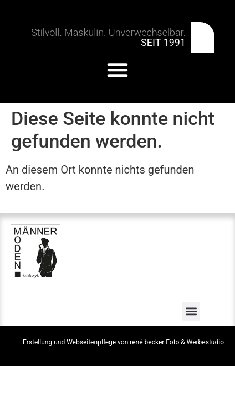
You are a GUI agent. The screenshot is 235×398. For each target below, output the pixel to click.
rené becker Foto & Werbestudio (177, 342)
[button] (117, 69)
